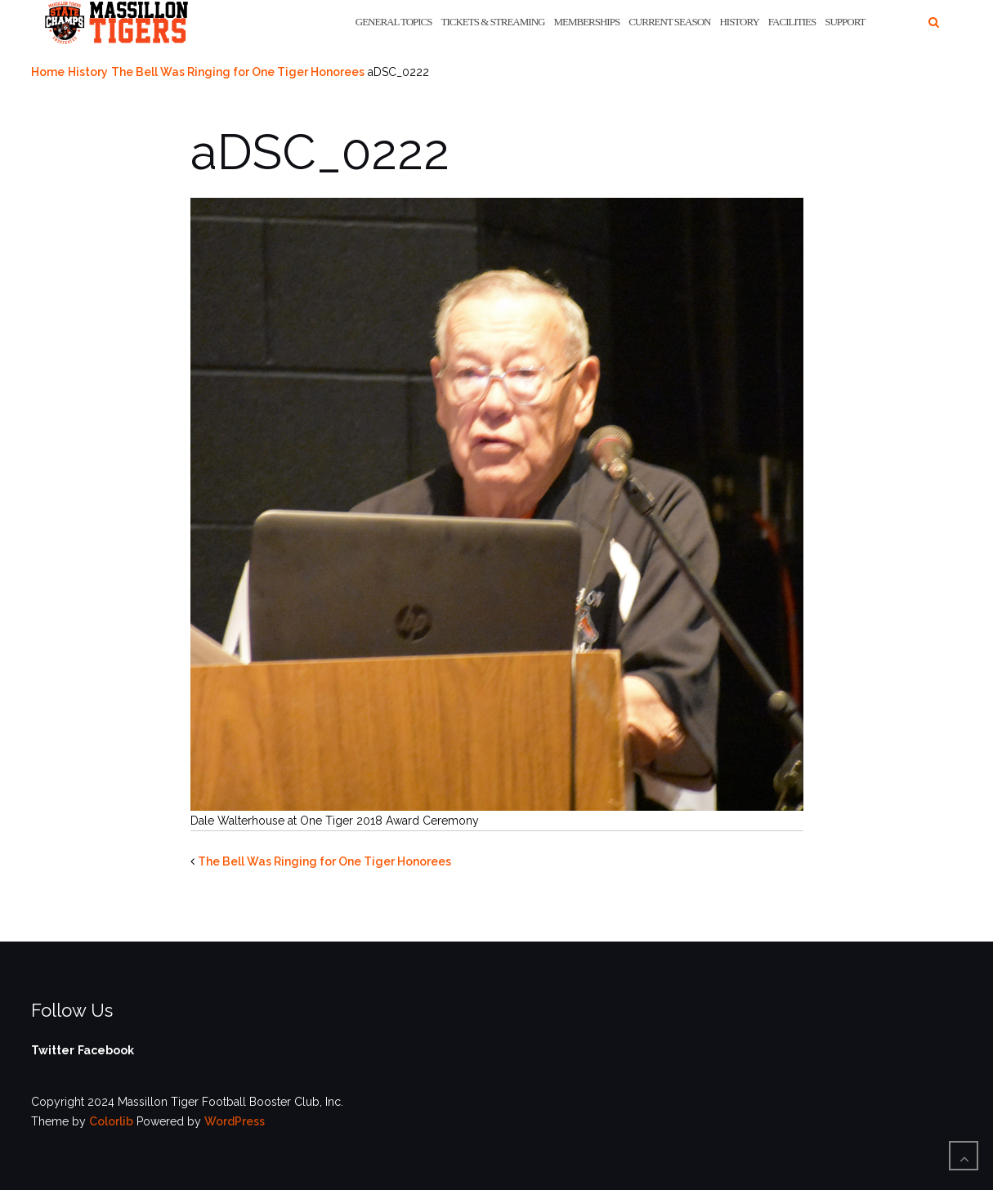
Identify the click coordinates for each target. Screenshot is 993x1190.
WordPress (234, 1121)
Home (48, 71)
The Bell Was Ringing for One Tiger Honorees (238, 71)
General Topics (394, 22)
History (738, 22)
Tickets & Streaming (493, 22)
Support (845, 22)
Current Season (669, 22)
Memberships (586, 22)
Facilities (792, 22)
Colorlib (111, 1121)
